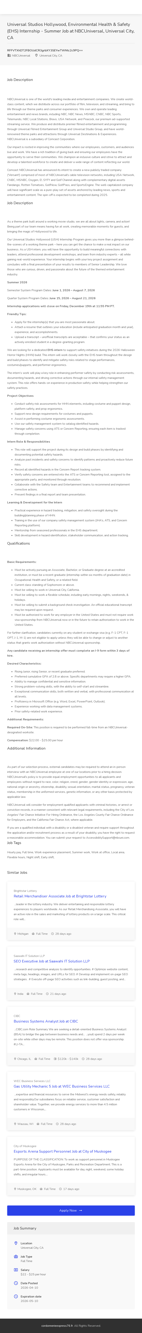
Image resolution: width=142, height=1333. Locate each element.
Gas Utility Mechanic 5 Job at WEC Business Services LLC (62, 1086)
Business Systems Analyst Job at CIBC (46, 1021)
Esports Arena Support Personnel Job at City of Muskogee (62, 1151)
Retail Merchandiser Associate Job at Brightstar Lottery (60, 896)
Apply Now (71, 1210)
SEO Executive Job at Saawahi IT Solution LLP (52, 961)
